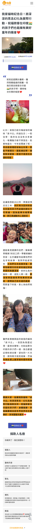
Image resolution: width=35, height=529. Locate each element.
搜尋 (30, 519)
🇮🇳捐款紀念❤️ (18, 67)
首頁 (3, 9)
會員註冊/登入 (30, 514)
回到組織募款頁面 (17, 528)
